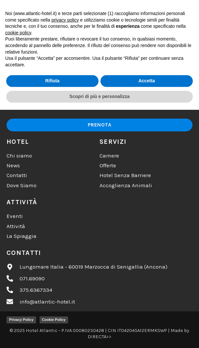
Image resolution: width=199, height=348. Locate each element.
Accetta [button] (146, 319)
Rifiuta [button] (52, 319)
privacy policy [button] (65, 258)
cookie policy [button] (18, 270)
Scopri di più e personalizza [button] (99, 334)
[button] (166, 12)
